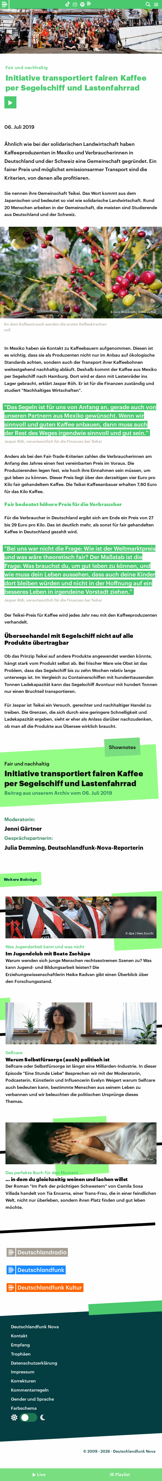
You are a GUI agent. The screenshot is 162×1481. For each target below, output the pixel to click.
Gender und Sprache (32, 1398)
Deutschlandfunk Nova (35, 1326)
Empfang (20, 1344)
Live (41, 1474)
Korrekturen (23, 1380)
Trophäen (21, 1353)
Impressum (22, 1371)
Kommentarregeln (30, 1389)
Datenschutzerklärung (34, 1362)
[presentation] (13, 241)
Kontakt (19, 1335)
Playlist (122, 1474)
